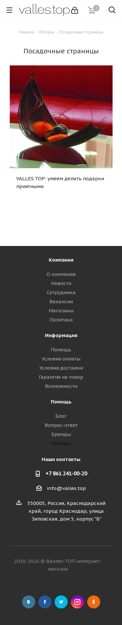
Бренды (61, 434)
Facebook (44, 601)
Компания (61, 260)
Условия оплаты (61, 359)
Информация (61, 335)
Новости (61, 283)
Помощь (61, 349)
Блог (61, 416)
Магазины (61, 310)
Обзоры (61, 443)
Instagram (77, 601)
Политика (61, 320)
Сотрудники (61, 292)
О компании (61, 274)
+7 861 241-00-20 (66, 473)
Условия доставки (61, 368)
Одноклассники (93, 601)
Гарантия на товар (61, 377)
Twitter (61, 601)
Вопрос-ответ (61, 425)
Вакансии (61, 301)
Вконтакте (28, 601)
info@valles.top (66, 488)
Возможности (61, 386)
